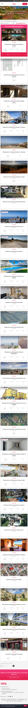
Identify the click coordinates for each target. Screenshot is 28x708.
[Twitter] (12, 696)
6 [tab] (15, 54)
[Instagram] (8, 696)
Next (25, 54)
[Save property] (22, 30)
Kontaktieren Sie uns (14, 677)
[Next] (13, 666)
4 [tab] (12, 54)
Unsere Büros (4, 693)
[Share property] (25, 30)
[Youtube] (10, 696)
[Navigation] (2, 4)
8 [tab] (18, 54)
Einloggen (16, 0)
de (21, 0)
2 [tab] (9, 54)
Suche (25, 0)
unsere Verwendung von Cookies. (10, 706)
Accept (25, 705)
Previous (2, 54)
